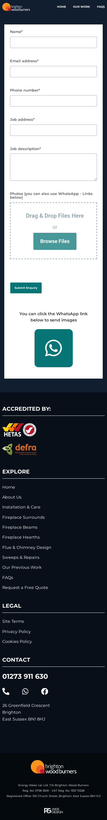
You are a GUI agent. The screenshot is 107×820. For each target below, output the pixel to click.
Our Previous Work (22, 567)
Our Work (81, 6)
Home (61, 6)
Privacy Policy (16, 631)
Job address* (22, 120)
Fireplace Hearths (21, 537)
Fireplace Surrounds (23, 517)
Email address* (24, 61)
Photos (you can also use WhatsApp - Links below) (51, 196)
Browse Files (55, 241)
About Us (11, 497)
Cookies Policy (17, 641)
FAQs (101, 6)
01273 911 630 (25, 676)
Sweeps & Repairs (20, 557)
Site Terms (13, 621)
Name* (16, 32)
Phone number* (25, 90)
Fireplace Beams (19, 527)
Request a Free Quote (25, 587)
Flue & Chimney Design (26, 547)
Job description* (25, 149)
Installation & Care (21, 507)
